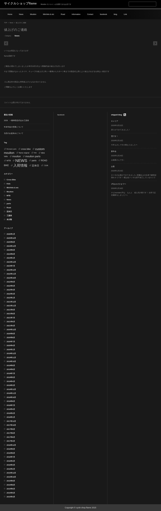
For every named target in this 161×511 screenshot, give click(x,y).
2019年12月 (11, 353)
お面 (113, 166)
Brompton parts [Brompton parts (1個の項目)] (11, 149)
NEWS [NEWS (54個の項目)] (21, 160)
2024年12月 (11, 246)
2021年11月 (11, 306)
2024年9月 (11, 250)
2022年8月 (11, 282)
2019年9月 (11, 365)
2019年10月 (11, 361)
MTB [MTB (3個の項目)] (9, 160)
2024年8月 (11, 254)
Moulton (33, 14)
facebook (103, 14)
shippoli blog (116, 115)
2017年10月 (11, 425)
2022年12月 (11, 270)
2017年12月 (11, 421)
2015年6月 (11, 489)
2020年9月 (11, 334)
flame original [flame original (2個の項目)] (24, 153)
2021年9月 (11, 310)
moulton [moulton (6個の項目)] (16, 156)
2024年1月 (11, 258)
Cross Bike (11, 180)
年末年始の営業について (13, 127)
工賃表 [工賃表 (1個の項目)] (46, 165)
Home (10, 14)
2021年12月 (11, 302)
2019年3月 (11, 385)
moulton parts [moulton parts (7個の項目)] (32, 156)
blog (115, 14)
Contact (90, 14)
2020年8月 (11, 338)
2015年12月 (11, 473)
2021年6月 (11, 322)
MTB (8, 196)
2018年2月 (11, 413)
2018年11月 (11, 393)
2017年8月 (11, 433)
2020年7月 (11, 342)
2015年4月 (11, 497)
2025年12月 (11, 238)
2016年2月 (11, 469)
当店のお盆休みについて (13, 133)
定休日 (9, 211)
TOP (5, 22)
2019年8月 (11, 369)
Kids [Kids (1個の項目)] (35, 153)
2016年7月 (11, 457)
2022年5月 (11, 286)
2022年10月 (11, 278)
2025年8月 (11, 242)
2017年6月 (11, 437)
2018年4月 (11, 409)
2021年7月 (11, 318)
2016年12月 (11, 445)
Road (63, 14)
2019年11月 (11, 357)
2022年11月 (11, 274)
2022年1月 (11, 298)
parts (9, 204)
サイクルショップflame (20, 3)
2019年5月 (11, 377)
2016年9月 (11, 449)
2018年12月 (11, 389)
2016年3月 (11, 465)
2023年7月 (11, 266)
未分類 (9, 219)
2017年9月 (11, 429)
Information (76, 14)
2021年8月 (11, 314)
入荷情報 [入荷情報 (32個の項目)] (20, 165)
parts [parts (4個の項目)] (34, 160)
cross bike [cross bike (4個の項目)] (25, 149)
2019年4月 (11, 381)
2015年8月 (11, 485)
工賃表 (9, 216)
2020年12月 (11, 330)
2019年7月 (11, 373)
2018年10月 (11, 397)
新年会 (113, 151)
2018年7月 (11, 405)
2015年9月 (11, 481)
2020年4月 (11, 345)
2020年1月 (11, 350)
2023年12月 (11, 262)
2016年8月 (11, 453)
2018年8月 (11, 401)
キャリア (114, 121)
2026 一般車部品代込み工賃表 (16, 120)
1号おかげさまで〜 (118, 184)
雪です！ (114, 136)
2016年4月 (11, 461)
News (21, 14)
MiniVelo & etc (48, 14)
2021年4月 (11, 326)
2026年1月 (11, 234)
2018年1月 (11, 417)
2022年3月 (11, 294)
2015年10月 (11, 477)
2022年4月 (11, 290)
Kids (8, 184)
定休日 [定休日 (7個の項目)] (35, 165)
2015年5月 (11, 493)
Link (125, 14)
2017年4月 (11, 441)
